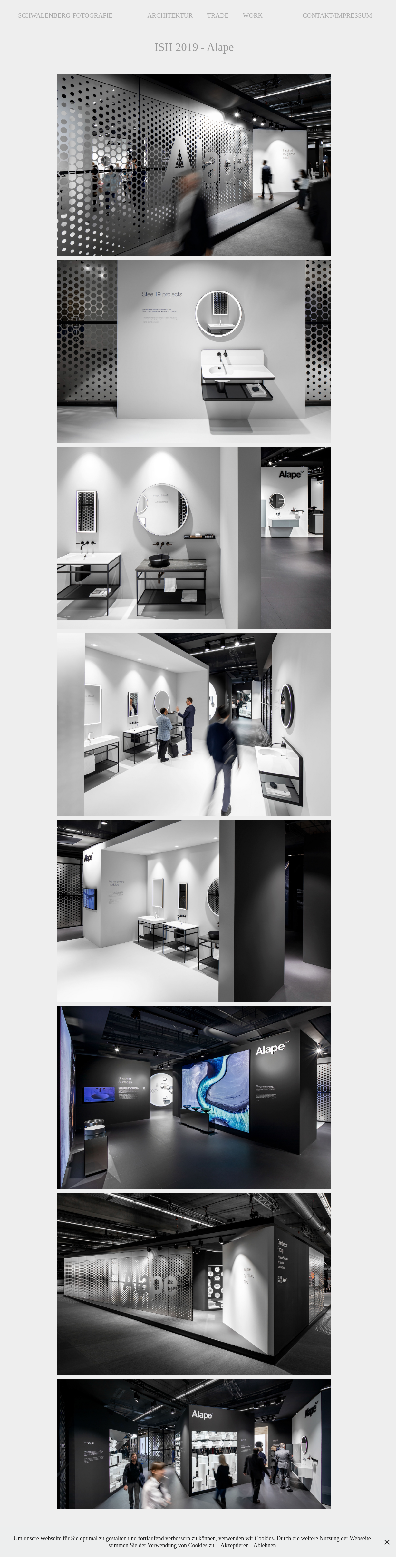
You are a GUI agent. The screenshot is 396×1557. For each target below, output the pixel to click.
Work (253, 15)
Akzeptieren (234, 1545)
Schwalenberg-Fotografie (65, 15)
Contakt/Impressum (337, 15)
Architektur (170, 15)
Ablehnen (265, 1545)
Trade (218, 15)
